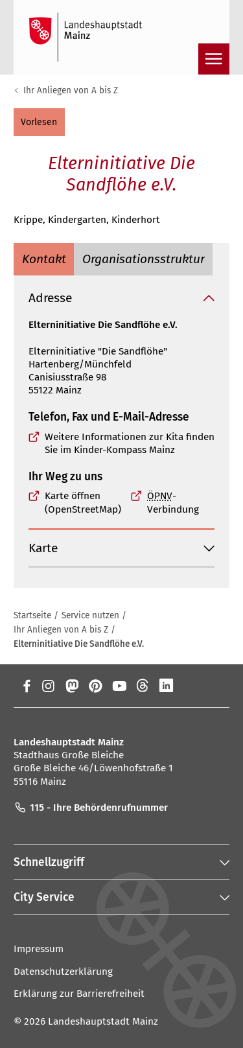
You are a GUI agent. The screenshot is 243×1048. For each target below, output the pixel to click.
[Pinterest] (96, 685)
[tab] (44, 259)
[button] (39, 121)
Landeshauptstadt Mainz (103, 1021)
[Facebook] (26, 685)
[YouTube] (119, 685)
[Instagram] (48, 685)
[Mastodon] (72, 685)
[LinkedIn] (166, 685)
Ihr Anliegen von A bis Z (70, 90)
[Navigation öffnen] (213, 59)
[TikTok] (214, 685)
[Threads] (143, 685)
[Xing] (190, 685)
